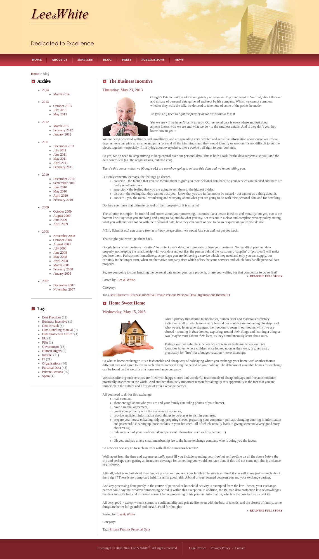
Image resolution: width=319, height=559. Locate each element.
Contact (240, 548)
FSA (45, 342)
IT (228, 295)
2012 (45, 122)
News (179, 59)
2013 (45, 102)
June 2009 (60, 220)
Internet (221, 295)
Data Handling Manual (57, 330)
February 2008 (63, 269)
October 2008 (62, 240)
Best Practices (119, 295)
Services (85, 59)
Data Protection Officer (58, 334)
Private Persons (165, 295)
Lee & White (126, 280)
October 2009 (62, 211)
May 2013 (60, 114)
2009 (45, 207)
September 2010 (64, 183)
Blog (107, 59)
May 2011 (60, 159)
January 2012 (62, 134)
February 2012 (63, 130)
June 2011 (60, 154)
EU (44, 338)
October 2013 (62, 106)
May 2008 (60, 257)
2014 (45, 90)
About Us (59, 59)
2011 (45, 142)
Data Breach (50, 326)
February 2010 (63, 200)
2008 (45, 232)
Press (126, 59)
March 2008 (61, 265)
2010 (45, 175)
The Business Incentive (131, 81)
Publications (153, 59)
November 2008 (64, 236)
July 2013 (60, 110)
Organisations (206, 295)
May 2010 (60, 191)
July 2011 (60, 150)
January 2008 (62, 273)
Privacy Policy (220, 548)
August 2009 (62, 216)
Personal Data (186, 295)
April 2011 (60, 163)
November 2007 (64, 289)
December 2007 (64, 285)
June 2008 (60, 252)
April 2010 (60, 196)
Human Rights (52, 351)
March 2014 (61, 94)
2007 (45, 281)
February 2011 (63, 167)
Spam (46, 376)
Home (37, 59)
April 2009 (60, 224)
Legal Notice (197, 548)
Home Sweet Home (127, 303)
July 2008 (60, 248)
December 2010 (64, 179)
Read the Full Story (266, 276)
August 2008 (62, 244)
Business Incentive (142, 295)
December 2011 (64, 146)
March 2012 (61, 126)
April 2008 (60, 261)
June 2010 (60, 187)
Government (50, 347)
